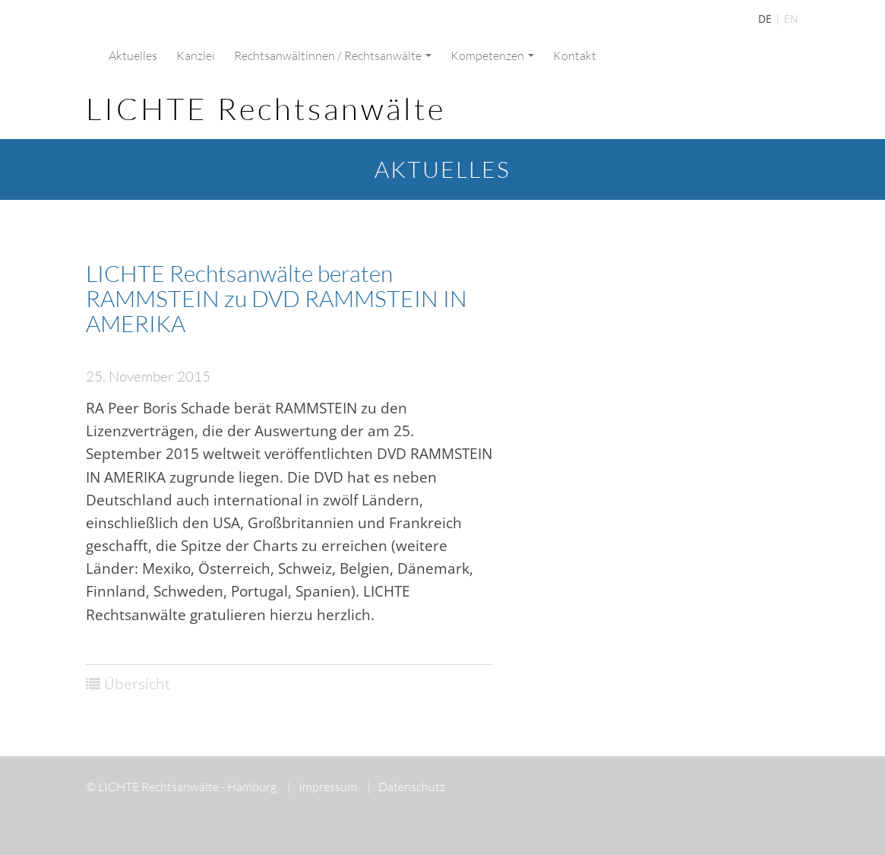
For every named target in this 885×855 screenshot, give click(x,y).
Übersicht (137, 684)
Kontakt (574, 55)
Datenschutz (406, 786)
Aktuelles (133, 55)
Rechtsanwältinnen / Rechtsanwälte (332, 55)
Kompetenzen (492, 55)
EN (791, 18)
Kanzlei (195, 55)
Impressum (322, 786)
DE (765, 18)
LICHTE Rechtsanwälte (266, 108)
